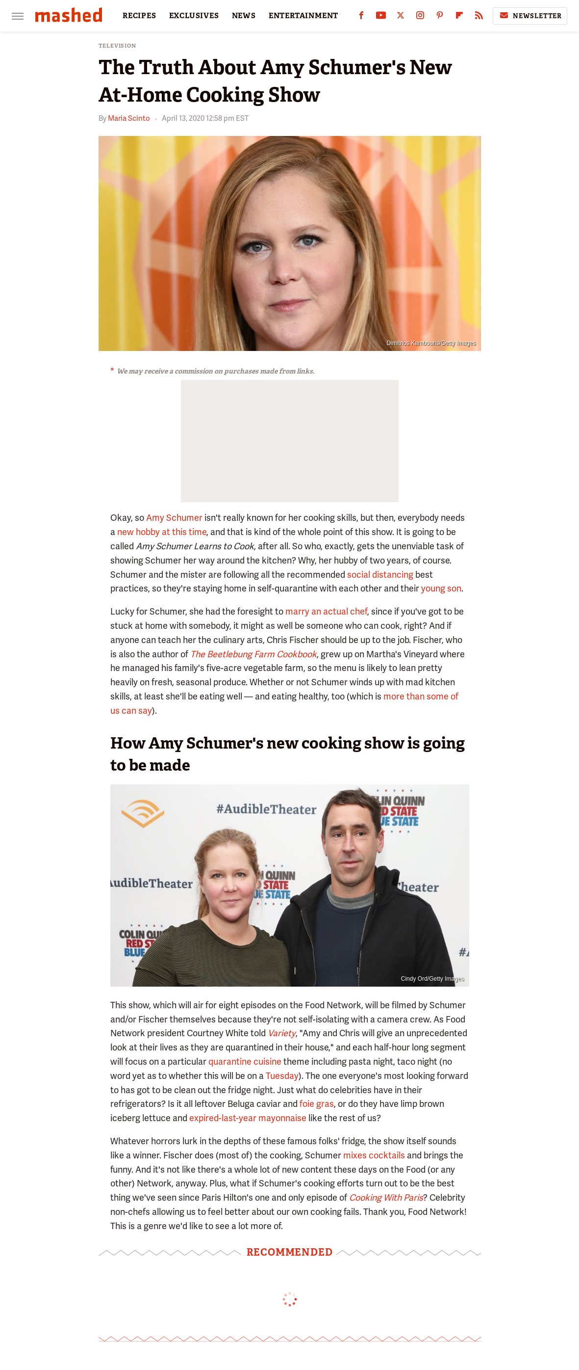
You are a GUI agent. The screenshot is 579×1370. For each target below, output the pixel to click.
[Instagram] (420, 17)
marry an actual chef (326, 611)
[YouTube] (381, 17)
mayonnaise (282, 1118)
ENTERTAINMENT (303, 16)
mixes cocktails (374, 1155)
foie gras (317, 1103)
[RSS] (479, 17)
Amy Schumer (174, 517)
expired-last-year (222, 1118)
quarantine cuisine (244, 1061)
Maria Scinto (129, 118)
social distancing (380, 574)
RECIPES (139, 16)
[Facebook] (361, 17)
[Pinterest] (440, 17)
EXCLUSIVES (194, 16)
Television (117, 46)
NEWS (244, 16)
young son (441, 588)
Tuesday (282, 1075)
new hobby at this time (161, 531)
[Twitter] (400, 17)
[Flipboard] (459, 17)
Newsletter (530, 15)
